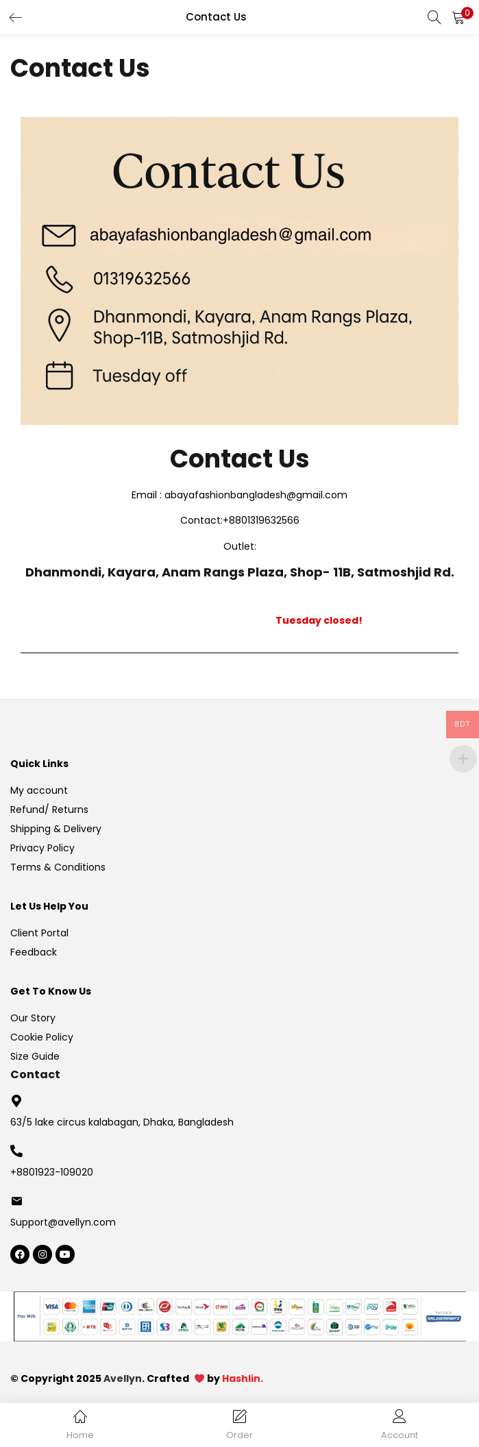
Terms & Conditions (58, 867)
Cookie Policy (41, 1037)
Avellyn (122, 1378)
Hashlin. (242, 1378)
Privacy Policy (42, 848)
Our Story (33, 1018)
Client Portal (39, 933)
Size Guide (35, 1056)
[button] (458, 17)
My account (39, 790)
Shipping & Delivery (55, 829)
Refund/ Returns (49, 809)
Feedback (33, 952)
